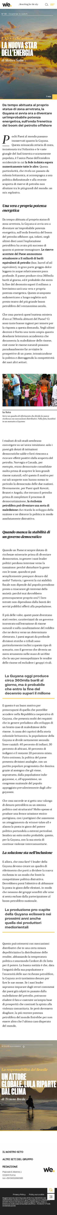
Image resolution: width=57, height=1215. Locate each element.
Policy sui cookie (36, 1195)
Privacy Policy (19, 1195)
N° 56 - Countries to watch (15, 14)
